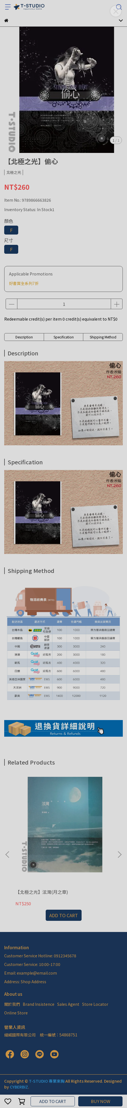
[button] (119, 854)
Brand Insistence (38, 1004)
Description (24, 337)
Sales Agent (68, 1004)
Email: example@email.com (30, 973)
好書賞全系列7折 (24, 283)
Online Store (16, 1013)
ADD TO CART (52, 1101)
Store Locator (95, 1004)
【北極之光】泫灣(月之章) (41, 892)
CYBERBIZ (19, 1087)
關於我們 (12, 1004)
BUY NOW (100, 1101)
